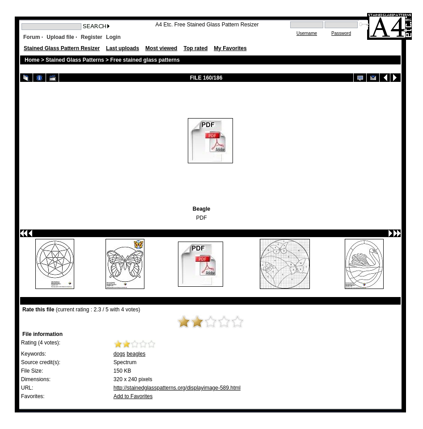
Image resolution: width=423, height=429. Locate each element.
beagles (136, 354)
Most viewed (161, 48)
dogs (119, 354)
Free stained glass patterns (144, 60)
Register (91, 37)
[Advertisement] (119, 140)
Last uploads (122, 48)
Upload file (60, 37)
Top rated (195, 48)
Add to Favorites (133, 396)
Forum (31, 37)
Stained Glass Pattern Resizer (62, 48)
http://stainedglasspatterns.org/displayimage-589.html (177, 388)
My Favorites (230, 48)
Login (113, 37)
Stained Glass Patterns (76, 60)
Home (32, 60)
